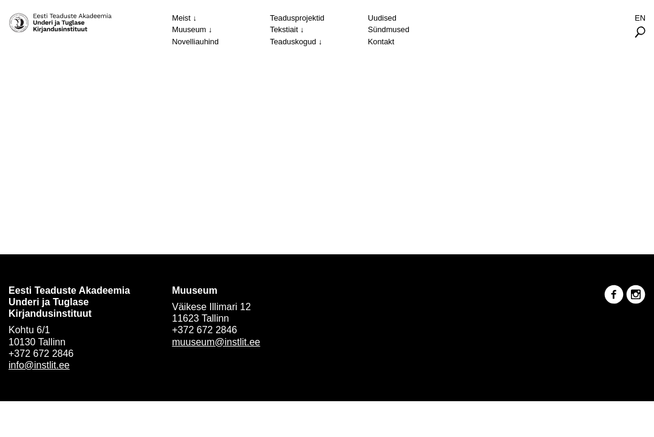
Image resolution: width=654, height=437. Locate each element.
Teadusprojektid (297, 17)
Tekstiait (284, 29)
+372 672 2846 (41, 353)
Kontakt (381, 41)
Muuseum (189, 29)
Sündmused (388, 29)
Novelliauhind (195, 41)
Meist (181, 17)
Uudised (382, 17)
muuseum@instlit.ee (216, 342)
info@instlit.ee (39, 365)
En (640, 17)
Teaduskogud (293, 41)
